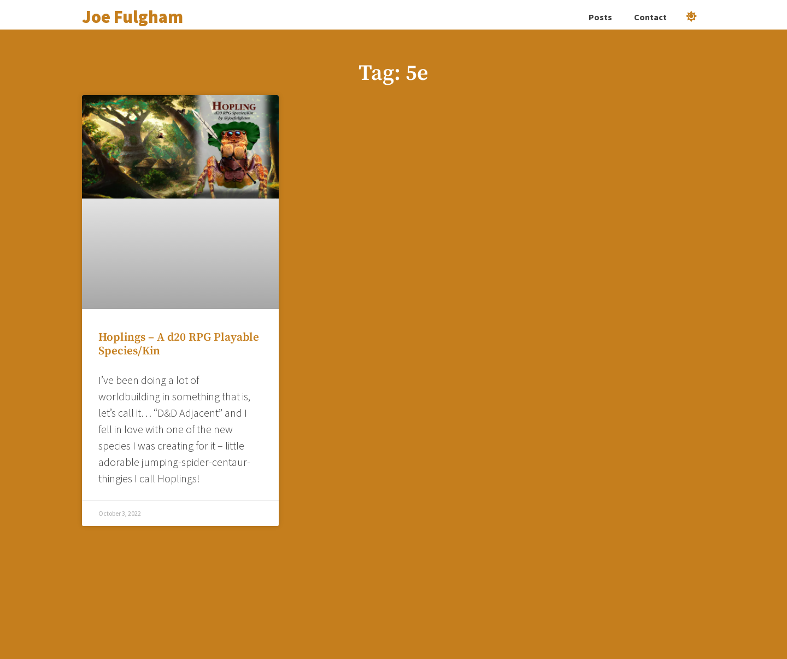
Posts (600, 16)
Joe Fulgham (132, 17)
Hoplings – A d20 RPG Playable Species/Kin (178, 344)
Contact (650, 16)
